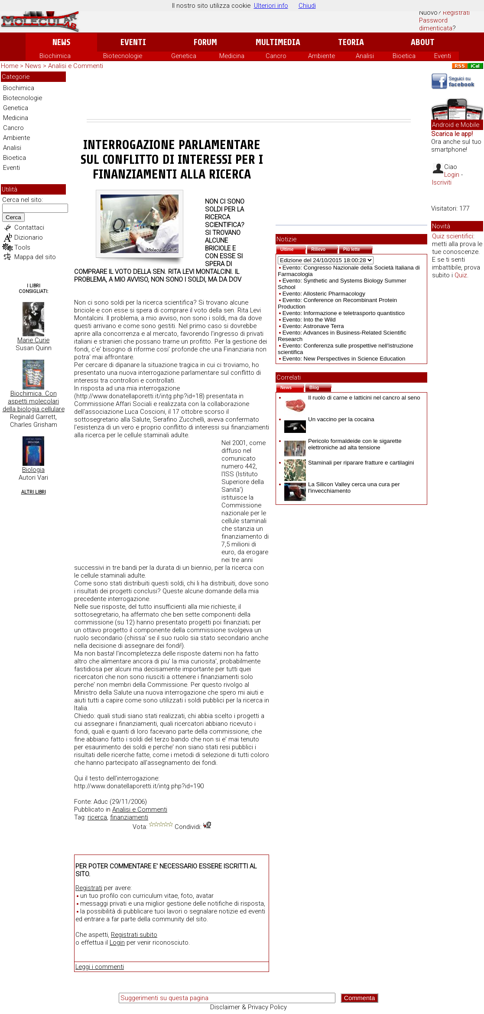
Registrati (456, 12)
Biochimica (55, 56)
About (423, 42)
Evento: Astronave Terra (313, 326)
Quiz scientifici (452, 236)
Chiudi (307, 6)
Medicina (231, 56)
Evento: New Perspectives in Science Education (344, 358)
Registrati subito (134, 935)
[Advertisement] (248, 95)
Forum (205, 42)
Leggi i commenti (99, 967)
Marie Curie (33, 340)
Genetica (183, 56)
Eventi (133, 42)
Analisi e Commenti (75, 66)
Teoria (351, 42)
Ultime (293, 248)
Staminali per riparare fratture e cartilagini (349, 462)
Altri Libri (33, 492)
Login (117, 942)
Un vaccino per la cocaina (329, 419)
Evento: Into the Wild (309, 319)
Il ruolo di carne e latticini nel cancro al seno (352, 397)
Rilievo (324, 248)
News (61, 42)
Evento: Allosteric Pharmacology (324, 293)
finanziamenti (129, 817)
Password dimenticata (435, 24)
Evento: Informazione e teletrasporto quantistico (344, 313)
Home (9, 66)
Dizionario (28, 237)
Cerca (13, 217)
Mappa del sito (35, 257)
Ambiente (321, 56)
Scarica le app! (452, 134)
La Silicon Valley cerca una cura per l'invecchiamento (342, 487)
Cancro (276, 56)
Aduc (101, 802)
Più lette (358, 248)
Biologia (33, 470)
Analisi (365, 56)
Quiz (461, 275)
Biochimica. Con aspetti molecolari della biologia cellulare (34, 401)
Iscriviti (442, 182)
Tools (22, 247)
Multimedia (278, 42)
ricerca (97, 817)
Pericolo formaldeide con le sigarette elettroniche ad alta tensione (343, 444)
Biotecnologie (122, 56)
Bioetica (404, 56)
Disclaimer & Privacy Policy (248, 1007)
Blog (320, 387)
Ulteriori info (271, 6)
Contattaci (29, 227)
